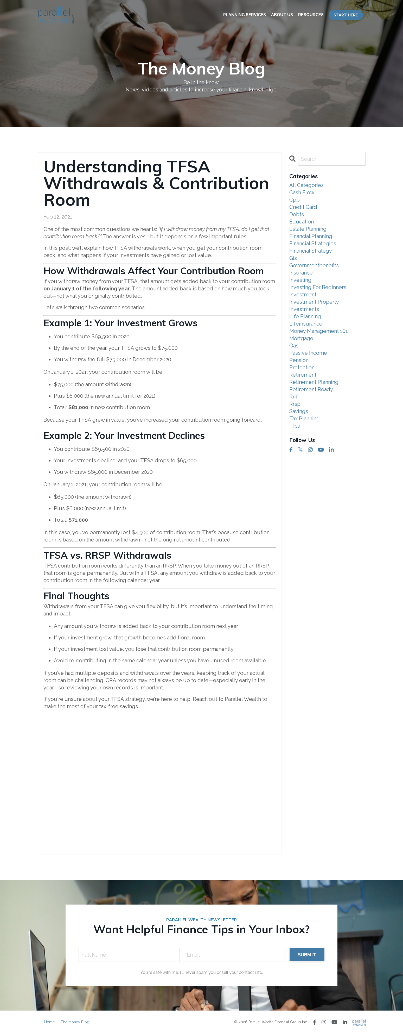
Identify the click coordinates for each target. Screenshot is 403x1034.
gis (293, 258)
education (301, 222)
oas (293, 345)
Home (49, 1022)
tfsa (294, 426)
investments (304, 309)
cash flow (301, 192)
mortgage (301, 338)
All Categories (306, 185)
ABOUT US (282, 14)
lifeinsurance (305, 324)
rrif (293, 397)
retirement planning (313, 382)
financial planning (310, 236)
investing (300, 280)
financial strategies (312, 243)
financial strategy (310, 251)
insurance (301, 273)
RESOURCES (311, 14)
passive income (308, 353)
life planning (305, 316)
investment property (314, 302)
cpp (294, 200)
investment (302, 294)
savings (298, 411)
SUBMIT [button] (307, 954)
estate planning (308, 229)
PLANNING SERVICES (244, 14)
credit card (303, 207)
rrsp (294, 404)
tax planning (304, 418)
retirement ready (311, 389)
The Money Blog (75, 1022)
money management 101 (318, 331)
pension (299, 360)
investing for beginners (317, 287)
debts (296, 214)
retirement (302, 375)
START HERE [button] (346, 15)
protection (302, 367)
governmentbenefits (314, 265)
